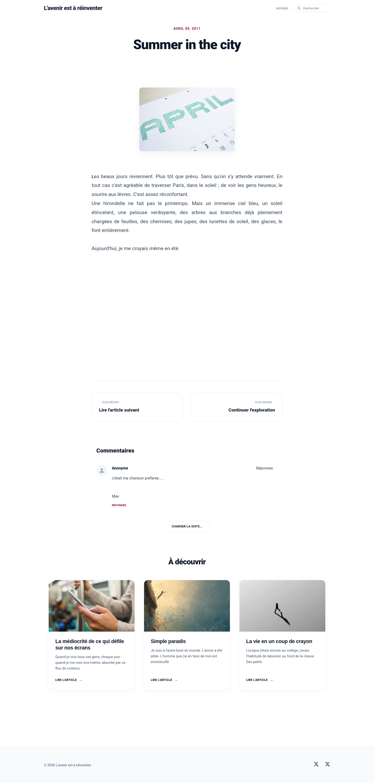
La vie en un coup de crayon (279, 641)
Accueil (282, 8)
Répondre (119, 505)
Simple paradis (168, 641)
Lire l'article (69, 680)
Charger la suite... (187, 526)
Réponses (264, 468)
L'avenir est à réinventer (73, 8)
